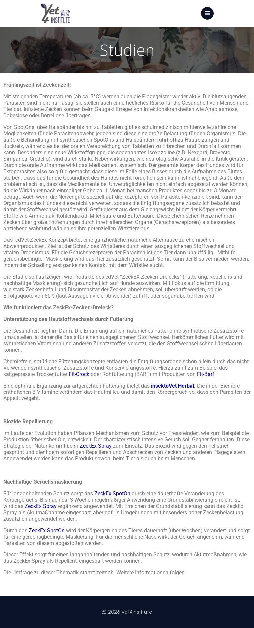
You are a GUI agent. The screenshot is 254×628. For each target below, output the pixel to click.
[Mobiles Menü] (207, 13)
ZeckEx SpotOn (47, 530)
